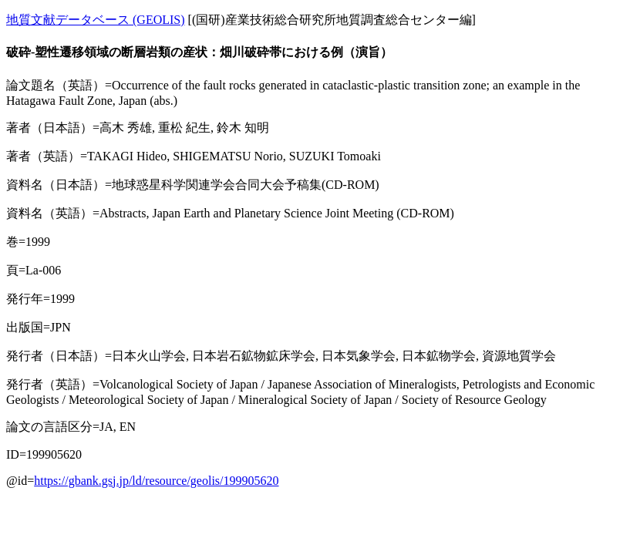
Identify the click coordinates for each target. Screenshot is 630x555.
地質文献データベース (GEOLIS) (95, 19)
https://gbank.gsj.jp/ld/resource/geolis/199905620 (156, 480)
